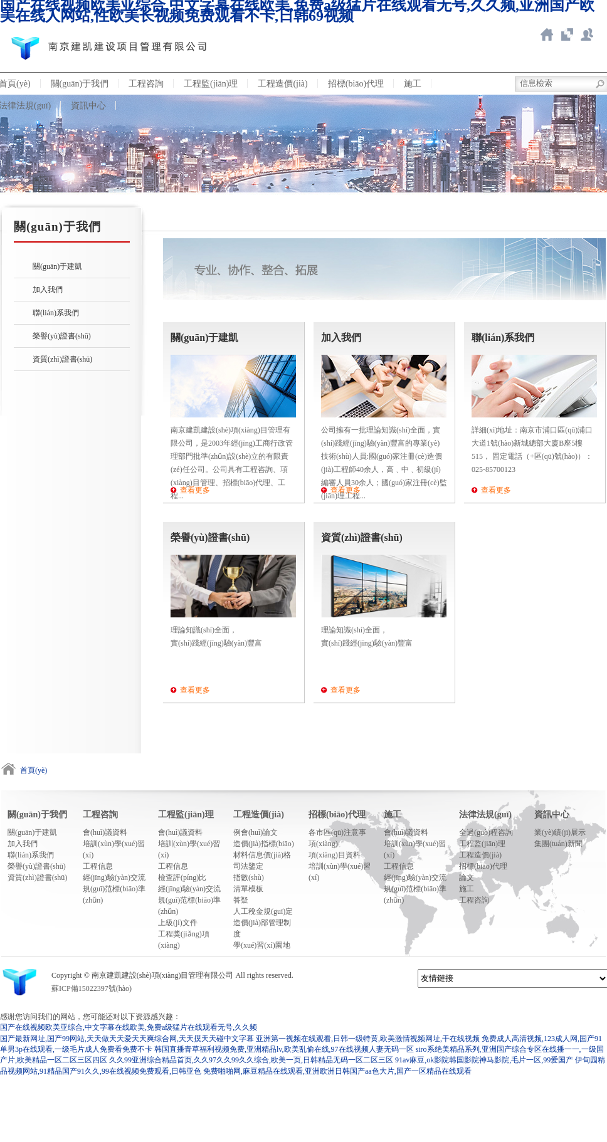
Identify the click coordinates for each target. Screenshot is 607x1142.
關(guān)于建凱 (57, 266)
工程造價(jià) (282, 83)
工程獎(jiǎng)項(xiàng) (183, 940)
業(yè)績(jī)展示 (560, 832)
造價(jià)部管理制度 (262, 928)
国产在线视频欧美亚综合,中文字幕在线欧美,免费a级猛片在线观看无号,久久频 (128, 1027)
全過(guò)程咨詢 (486, 832)
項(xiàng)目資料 (335, 855)
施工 (412, 83)
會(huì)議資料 (105, 832)
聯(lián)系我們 (56, 312)
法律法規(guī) (485, 814)
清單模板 (248, 888)
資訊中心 (88, 105)
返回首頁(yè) (546, 34)
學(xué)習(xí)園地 (261, 945)
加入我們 (48, 289)
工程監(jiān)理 (211, 83)
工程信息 (98, 866)
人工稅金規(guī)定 (263, 911)
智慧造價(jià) (566, 34)
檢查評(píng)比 (182, 877)
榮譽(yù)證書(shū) (62, 336)
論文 (466, 877)
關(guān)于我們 (80, 83)
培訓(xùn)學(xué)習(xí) (114, 849)
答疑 (240, 900)
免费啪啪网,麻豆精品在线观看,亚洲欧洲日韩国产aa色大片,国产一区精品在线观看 (337, 1071)
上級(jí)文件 (178, 922)
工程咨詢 (146, 83)
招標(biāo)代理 (356, 83)
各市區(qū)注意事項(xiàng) (337, 838)
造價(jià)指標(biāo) (263, 843)
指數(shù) (248, 877)
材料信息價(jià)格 (262, 855)
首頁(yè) (33, 770)
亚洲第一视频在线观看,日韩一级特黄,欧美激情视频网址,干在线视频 (368, 1038)
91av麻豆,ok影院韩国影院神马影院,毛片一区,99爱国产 (484, 1060)
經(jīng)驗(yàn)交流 (114, 877)
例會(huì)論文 (255, 832)
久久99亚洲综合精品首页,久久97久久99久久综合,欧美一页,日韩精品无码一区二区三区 (251, 1060)
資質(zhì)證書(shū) (62, 359)
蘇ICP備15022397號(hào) (91, 988)
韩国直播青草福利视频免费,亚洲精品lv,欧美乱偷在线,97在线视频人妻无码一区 (284, 1049)
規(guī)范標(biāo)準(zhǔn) (114, 894)
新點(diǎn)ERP (586, 34)
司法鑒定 (248, 866)
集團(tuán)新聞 (558, 843)
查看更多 (195, 490)
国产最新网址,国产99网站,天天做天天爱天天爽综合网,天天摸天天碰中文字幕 (127, 1038)
